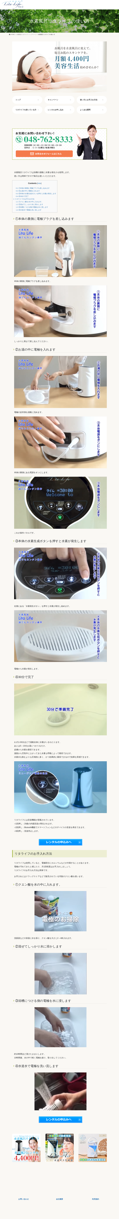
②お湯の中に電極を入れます (28, 191)
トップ (27, 100)
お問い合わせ (23, 1199)
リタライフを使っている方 (27, 110)
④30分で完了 (22, 196)
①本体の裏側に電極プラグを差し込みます (33, 188)
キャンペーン (59, 100)
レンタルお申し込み (59, 110)
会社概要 (59, 1199)
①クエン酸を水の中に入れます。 (29, 202)
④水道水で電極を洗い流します (28, 210)
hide (39, 183)
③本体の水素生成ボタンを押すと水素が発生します (36, 193)
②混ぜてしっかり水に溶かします (29, 204)
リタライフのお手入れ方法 (23, 199)
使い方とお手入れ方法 (92, 100)
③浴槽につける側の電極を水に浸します (32, 207)
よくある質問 (92, 110)
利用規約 (95, 1199)
